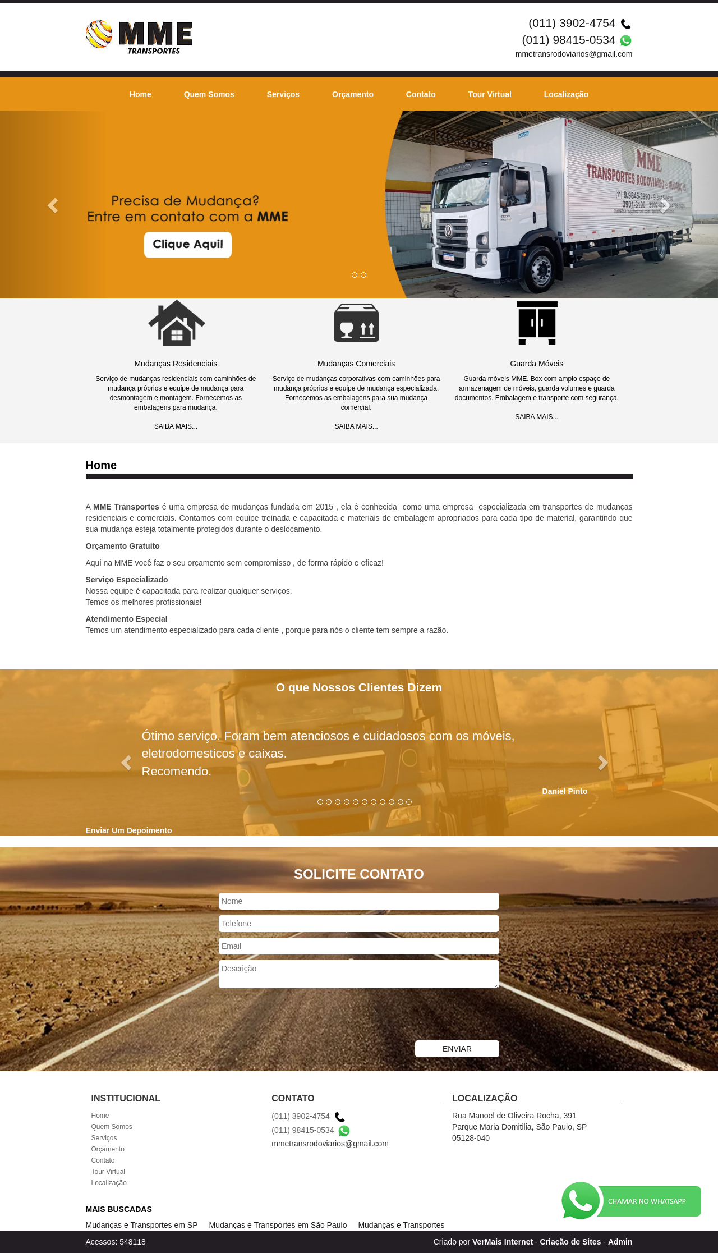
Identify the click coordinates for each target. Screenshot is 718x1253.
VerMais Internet (502, 1241)
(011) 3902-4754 (571, 22)
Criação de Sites (570, 1241)
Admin (620, 1241)
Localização (566, 94)
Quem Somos (209, 94)
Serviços (283, 94)
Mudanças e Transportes (401, 1224)
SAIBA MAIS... (175, 426)
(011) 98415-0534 (569, 39)
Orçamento (353, 94)
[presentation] (304, 1016)
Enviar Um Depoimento (129, 830)
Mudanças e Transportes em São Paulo (278, 1224)
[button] (54, 204)
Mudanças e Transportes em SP (142, 1224)
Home (140, 94)
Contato (421, 94)
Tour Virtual (490, 94)
